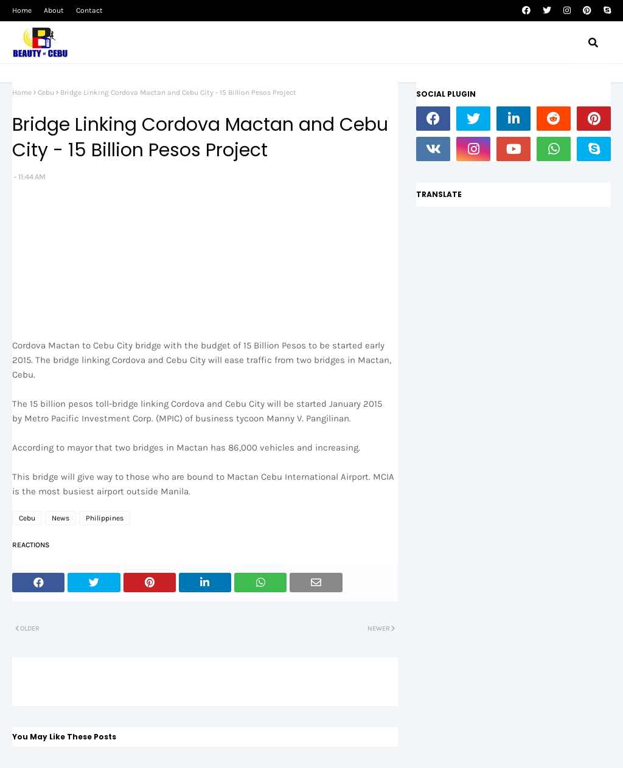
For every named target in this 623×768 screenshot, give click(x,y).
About (54, 10)
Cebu (46, 92)
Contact (89, 10)
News (60, 518)
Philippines (105, 518)
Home (22, 10)
